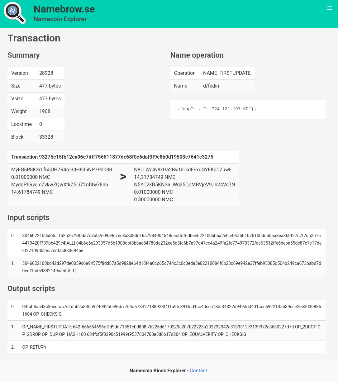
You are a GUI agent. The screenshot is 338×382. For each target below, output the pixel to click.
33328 (46, 137)
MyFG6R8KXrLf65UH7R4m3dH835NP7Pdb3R (61, 170)
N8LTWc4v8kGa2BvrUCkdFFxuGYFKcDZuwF (183, 170)
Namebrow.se (64, 9)
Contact (198, 371)
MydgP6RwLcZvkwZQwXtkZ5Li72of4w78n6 (59, 185)
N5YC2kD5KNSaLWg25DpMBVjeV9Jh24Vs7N (184, 185)
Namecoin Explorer (60, 19)
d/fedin (211, 86)
